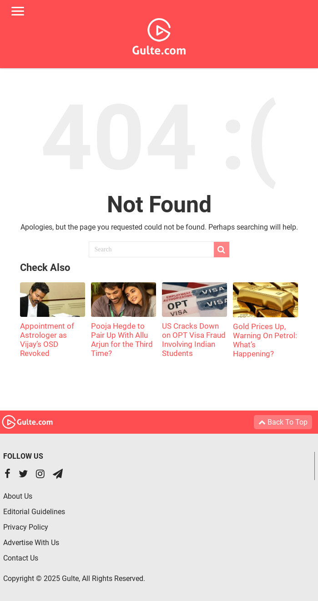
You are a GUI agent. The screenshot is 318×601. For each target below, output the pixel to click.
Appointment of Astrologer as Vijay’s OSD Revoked (47, 339)
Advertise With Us (31, 542)
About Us (17, 496)
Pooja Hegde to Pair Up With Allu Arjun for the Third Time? (122, 339)
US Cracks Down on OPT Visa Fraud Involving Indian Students (194, 339)
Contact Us (20, 558)
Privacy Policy (25, 527)
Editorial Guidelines (34, 511)
